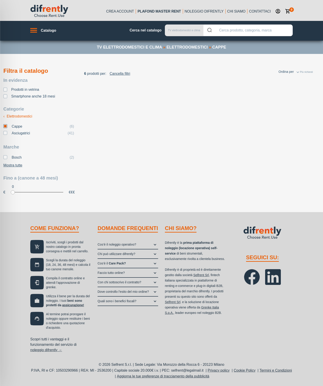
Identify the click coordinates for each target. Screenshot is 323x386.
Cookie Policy (244, 370)
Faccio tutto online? (111, 273)
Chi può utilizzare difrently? (116, 254)
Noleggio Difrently (204, 11)
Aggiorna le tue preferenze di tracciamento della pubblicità (163, 376)
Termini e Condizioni (276, 370)
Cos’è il (112, 263)
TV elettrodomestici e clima (129, 47)
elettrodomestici (187, 47)
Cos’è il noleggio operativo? (117, 244)
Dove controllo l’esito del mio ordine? (123, 291)
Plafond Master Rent (159, 11)
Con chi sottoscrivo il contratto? (119, 282)
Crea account (120, 11)
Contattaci (260, 11)
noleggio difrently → (46, 350)
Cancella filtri (120, 73)
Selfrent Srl (201, 275)
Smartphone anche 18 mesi (33, 96)
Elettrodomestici (17, 116)
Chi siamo (236, 11)
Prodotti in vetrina (25, 89)
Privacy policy (219, 370)
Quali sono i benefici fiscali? (117, 301)
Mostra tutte (12, 165)
